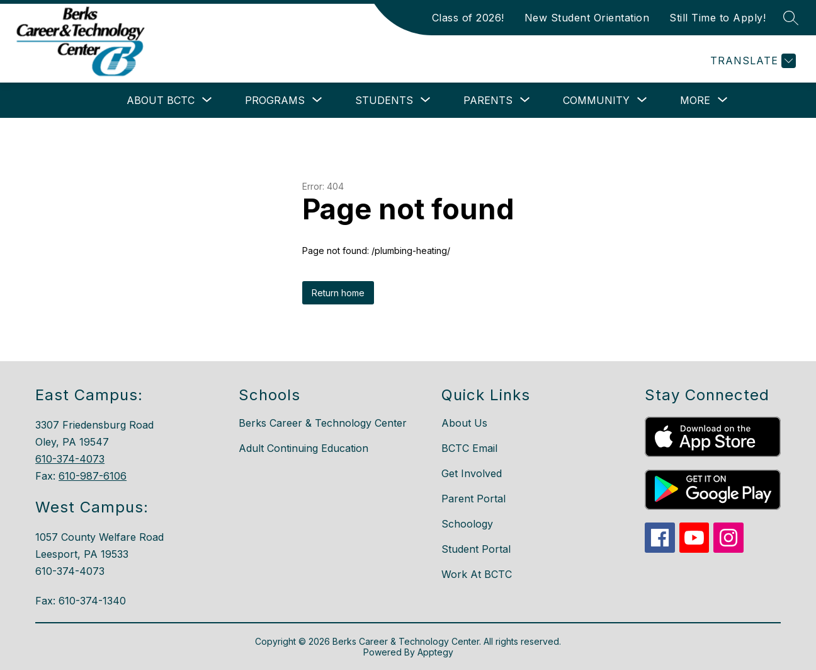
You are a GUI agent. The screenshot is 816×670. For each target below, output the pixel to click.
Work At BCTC (476, 574)
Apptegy (435, 652)
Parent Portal (473, 498)
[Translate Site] (751, 61)
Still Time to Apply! (717, 17)
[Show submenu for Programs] (275, 100)
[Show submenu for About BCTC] (161, 100)
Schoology (467, 523)
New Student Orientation (587, 17)
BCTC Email (469, 448)
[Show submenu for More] (695, 100)
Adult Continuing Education (303, 448)
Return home (338, 292)
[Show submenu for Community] (596, 100)
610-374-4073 (70, 459)
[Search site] (790, 17)
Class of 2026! (468, 17)
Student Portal (476, 549)
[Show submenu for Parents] (488, 100)
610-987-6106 (93, 476)
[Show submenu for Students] (384, 100)
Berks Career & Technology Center (323, 423)
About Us (464, 423)
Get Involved (471, 473)
